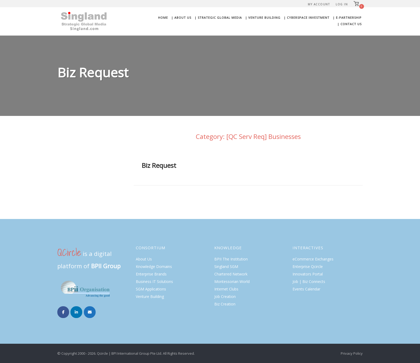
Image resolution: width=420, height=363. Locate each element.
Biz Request (159, 165)
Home (163, 18)
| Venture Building (262, 18)
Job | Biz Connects (308, 281)
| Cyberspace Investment (306, 18)
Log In (342, 4)
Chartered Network (231, 274)
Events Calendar (306, 289)
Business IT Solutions (154, 281)
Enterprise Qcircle (307, 266)
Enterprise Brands (151, 274)
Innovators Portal (307, 274)
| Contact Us (349, 24)
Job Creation (225, 296)
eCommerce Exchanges (312, 259)
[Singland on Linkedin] (76, 312)
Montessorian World (232, 281)
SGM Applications (151, 289)
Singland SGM (226, 266)
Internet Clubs (226, 289)
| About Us (181, 18)
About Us (144, 259)
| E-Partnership (347, 18)
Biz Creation (224, 304)
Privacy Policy (352, 353)
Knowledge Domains (154, 266)
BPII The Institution (231, 259)
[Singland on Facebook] (63, 312)
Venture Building (150, 296)
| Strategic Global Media (218, 18)
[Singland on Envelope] (90, 312)
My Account (319, 4)
